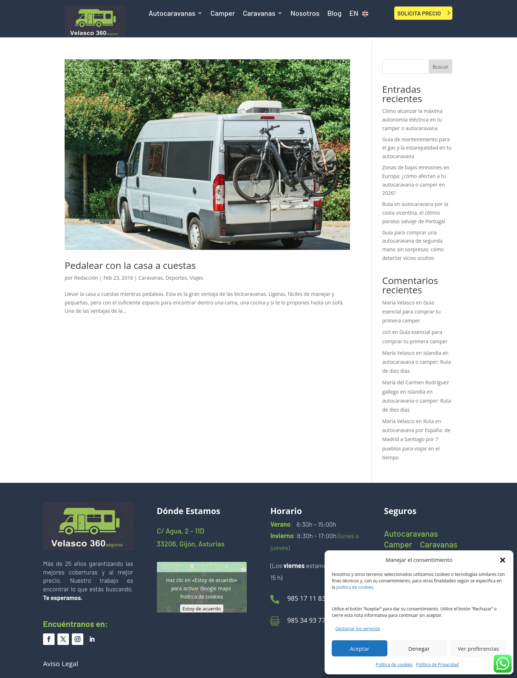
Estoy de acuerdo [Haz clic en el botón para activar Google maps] (201, 608)
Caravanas (259, 13)
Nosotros (305, 13)
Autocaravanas (172, 13)
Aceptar (359, 648)
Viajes (196, 277)
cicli (386, 332)
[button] (502, 560)
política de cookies (354, 587)
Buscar (441, 66)
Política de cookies (394, 664)
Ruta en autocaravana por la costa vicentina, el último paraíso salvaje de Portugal (415, 213)
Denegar (419, 648)
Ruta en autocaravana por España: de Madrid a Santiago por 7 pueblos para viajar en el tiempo (416, 439)
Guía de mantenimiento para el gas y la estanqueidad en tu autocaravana (417, 148)
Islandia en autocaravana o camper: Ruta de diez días (416, 361)
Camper (222, 13)
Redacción (86, 277)
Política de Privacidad (437, 664)
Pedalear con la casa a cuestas (130, 265)
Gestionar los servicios (357, 629)
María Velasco (398, 302)
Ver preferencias (478, 648)
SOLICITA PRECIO (419, 13)
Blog (334, 13)
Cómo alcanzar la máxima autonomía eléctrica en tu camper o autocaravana (412, 119)
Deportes (176, 277)
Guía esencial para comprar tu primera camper (411, 311)
